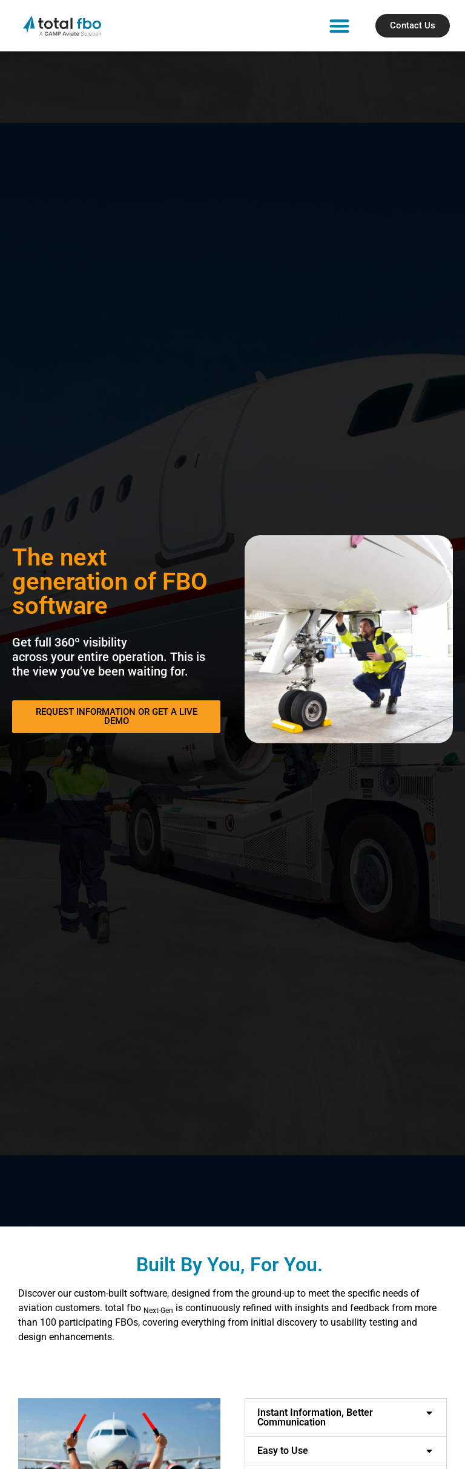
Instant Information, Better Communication (315, 1417)
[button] (339, 26)
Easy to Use (282, 1450)
